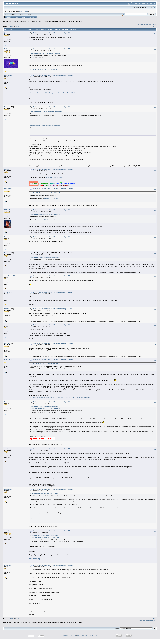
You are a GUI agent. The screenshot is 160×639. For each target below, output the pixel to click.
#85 (155, 170)
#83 (155, 76)
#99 (155, 532)
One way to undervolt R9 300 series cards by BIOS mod (63, 21)
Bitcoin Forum (7, 21)
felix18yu (7, 169)
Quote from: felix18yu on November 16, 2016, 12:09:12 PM (45, 193)
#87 (155, 210)
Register (28, 17)
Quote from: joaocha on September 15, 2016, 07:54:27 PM (45, 53)
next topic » (152, 24)
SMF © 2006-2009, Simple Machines (87, 635)
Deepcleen (8, 402)
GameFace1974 (9, 276)
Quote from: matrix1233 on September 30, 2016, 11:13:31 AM (46, 111)
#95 (155, 360)
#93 (155, 325)
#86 (155, 189)
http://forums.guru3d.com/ (54, 177)
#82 (155, 49)
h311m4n (7, 210)
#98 (155, 490)
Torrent (29, 14)
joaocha (7, 33)
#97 (155, 450)
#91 (155, 293)
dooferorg (7, 449)
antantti (7, 531)
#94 (155, 344)
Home (8, 17)
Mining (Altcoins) (37, 21)
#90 (155, 277)
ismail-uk (7, 565)
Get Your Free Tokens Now (51, 182)
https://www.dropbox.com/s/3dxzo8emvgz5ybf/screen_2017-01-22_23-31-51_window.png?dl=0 (59, 397)
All (18, 26)
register (26, 11)
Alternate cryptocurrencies (22, 21)
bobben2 (7, 107)
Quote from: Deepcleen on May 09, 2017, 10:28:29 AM (44, 535)
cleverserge (8, 292)
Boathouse (8, 188)
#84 (155, 107)
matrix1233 (8, 75)
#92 (155, 309)
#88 (155, 237)
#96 (155, 402)
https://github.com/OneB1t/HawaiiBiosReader (43, 69)
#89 (155, 253)
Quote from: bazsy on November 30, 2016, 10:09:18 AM (44, 257)
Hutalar (6, 49)
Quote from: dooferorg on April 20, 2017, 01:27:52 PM (44, 493)
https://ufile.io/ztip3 (35, 559)
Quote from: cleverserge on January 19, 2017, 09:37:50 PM (45, 406)
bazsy (6, 237)
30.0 (25, 14)
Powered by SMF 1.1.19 (69, 635)
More (33, 17)
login (20, 11)
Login (23, 17)
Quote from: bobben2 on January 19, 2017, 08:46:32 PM (44, 364)
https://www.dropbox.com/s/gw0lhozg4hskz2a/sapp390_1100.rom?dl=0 (52, 93)
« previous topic (143, 24)
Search (18, 17)
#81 (155, 33)
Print (154, 26)
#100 (154, 566)
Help (13, 17)
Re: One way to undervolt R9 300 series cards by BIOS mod (53, 33)
